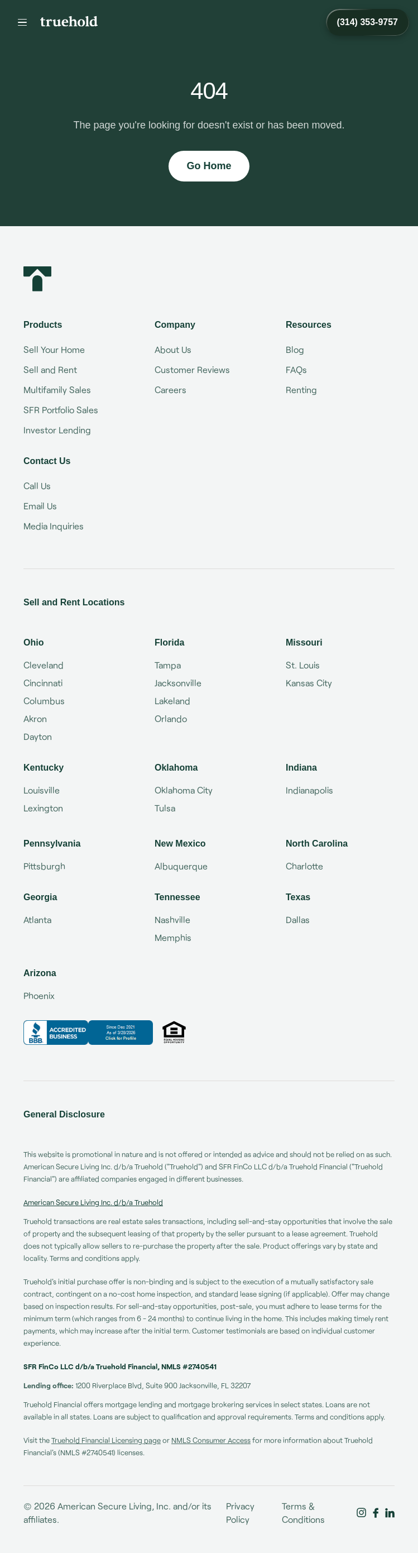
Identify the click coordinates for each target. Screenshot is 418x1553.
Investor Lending (57, 429)
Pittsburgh (44, 866)
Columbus (44, 700)
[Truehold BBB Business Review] (88, 1032)
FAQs (296, 369)
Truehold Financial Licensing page (106, 1440)
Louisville (41, 790)
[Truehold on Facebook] (375, 1513)
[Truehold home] (69, 21)
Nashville (172, 919)
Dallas (298, 919)
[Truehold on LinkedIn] (390, 1513)
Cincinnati (43, 682)
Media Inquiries (53, 525)
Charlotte (304, 866)
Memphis (173, 937)
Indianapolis (309, 790)
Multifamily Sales (57, 389)
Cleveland (43, 665)
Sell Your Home (54, 349)
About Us (173, 349)
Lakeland (172, 700)
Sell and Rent (50, 369)
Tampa (168, 665)
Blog (295, 349)
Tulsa (165, 807)
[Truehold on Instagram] (361, 1513)
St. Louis (303, 665)
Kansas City (309, 682)
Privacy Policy (240, 1513)
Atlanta (37, 919)
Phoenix (39, 995)
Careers (170, 389)
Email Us (40, 505)
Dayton (37, 736)
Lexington (43, 807)
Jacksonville (178, 682)
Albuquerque (181, 866)
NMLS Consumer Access (211, 1440)
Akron (35, 718)
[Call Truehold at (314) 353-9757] (367, 22)
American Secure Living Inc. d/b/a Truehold (93, 1202)
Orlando (171, 718)
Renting (301, 389)
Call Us (37, 485)
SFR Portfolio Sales (60, 409)
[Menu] (22, 22)
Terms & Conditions (303, 1513)
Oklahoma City (184, 790)
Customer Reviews (192, 369)
